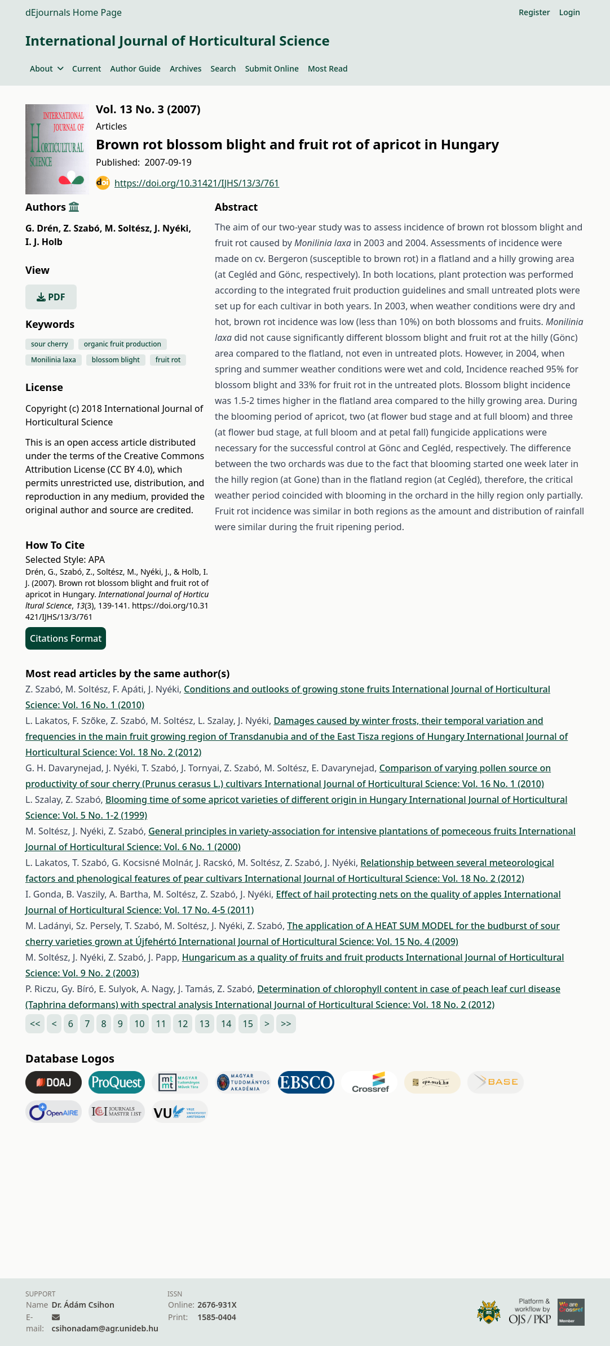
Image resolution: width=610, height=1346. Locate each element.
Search (223, 68)
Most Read (328, 68)
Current (86, 68)
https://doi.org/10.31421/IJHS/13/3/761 (188, 183)
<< (35, 1024)
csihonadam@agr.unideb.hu (105, 1328)
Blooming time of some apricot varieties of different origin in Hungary (257, 799)
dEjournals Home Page (73, 12)
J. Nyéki (172, 228)
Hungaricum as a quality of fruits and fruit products (294, 957)
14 (226, 1024)
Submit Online (272, 68)
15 (248, 1024)
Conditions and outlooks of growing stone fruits (288, 689)
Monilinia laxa (53, 360)
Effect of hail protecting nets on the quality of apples (390, 894)
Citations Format (65, 638)
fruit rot (168, 360)
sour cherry (49, 344)
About (46, 68)
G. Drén (43, 228)
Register (534, 12)
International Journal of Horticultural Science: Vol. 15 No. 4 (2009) (318, 941)
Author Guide (135, 68)
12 (183, 1024)
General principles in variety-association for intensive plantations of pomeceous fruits (333, 831)
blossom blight (116, 360)
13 (205, 1024)
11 (161, 1024)
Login (569, 12)
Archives (185, 68)
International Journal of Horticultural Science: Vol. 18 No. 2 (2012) (384, 878)
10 (139, 1024)
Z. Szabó (82, 228)
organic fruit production (122, 344)
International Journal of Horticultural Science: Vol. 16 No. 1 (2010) (404, 784)
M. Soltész (128, 228)
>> (286, 1024)
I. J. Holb (44, 242)
